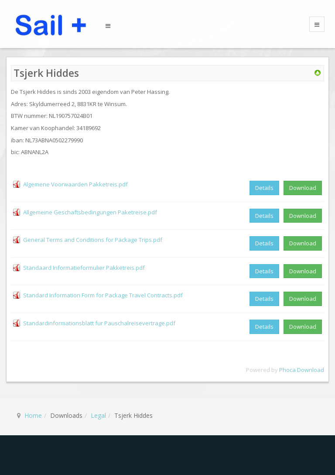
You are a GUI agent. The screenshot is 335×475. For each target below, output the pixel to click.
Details (264, 188)
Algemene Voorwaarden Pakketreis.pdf (75, 184)
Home (33, 415)
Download (302, 188)
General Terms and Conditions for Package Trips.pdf (92, 240)
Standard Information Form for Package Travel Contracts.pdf (103, 295)
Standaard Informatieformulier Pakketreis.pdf (84, 268)
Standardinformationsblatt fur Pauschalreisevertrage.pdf (99, 323)
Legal (98, 415)
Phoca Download (301, 370)
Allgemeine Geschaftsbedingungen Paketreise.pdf (90, 212)
